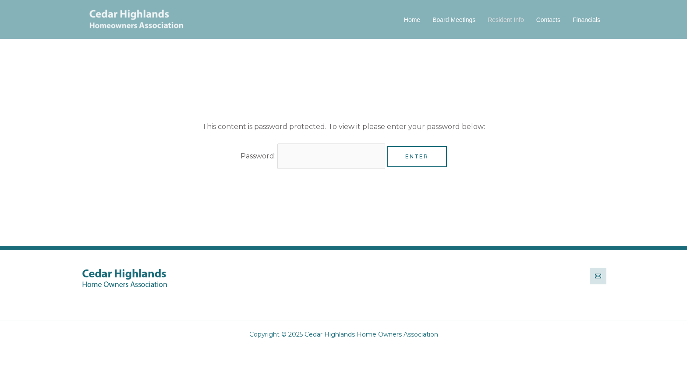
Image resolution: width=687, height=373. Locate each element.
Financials (586, 19)
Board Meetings (453, 19)
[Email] (598, 276)
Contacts (548, 19)
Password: (313, 156)
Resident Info (506, 19)
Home (412, 19)
